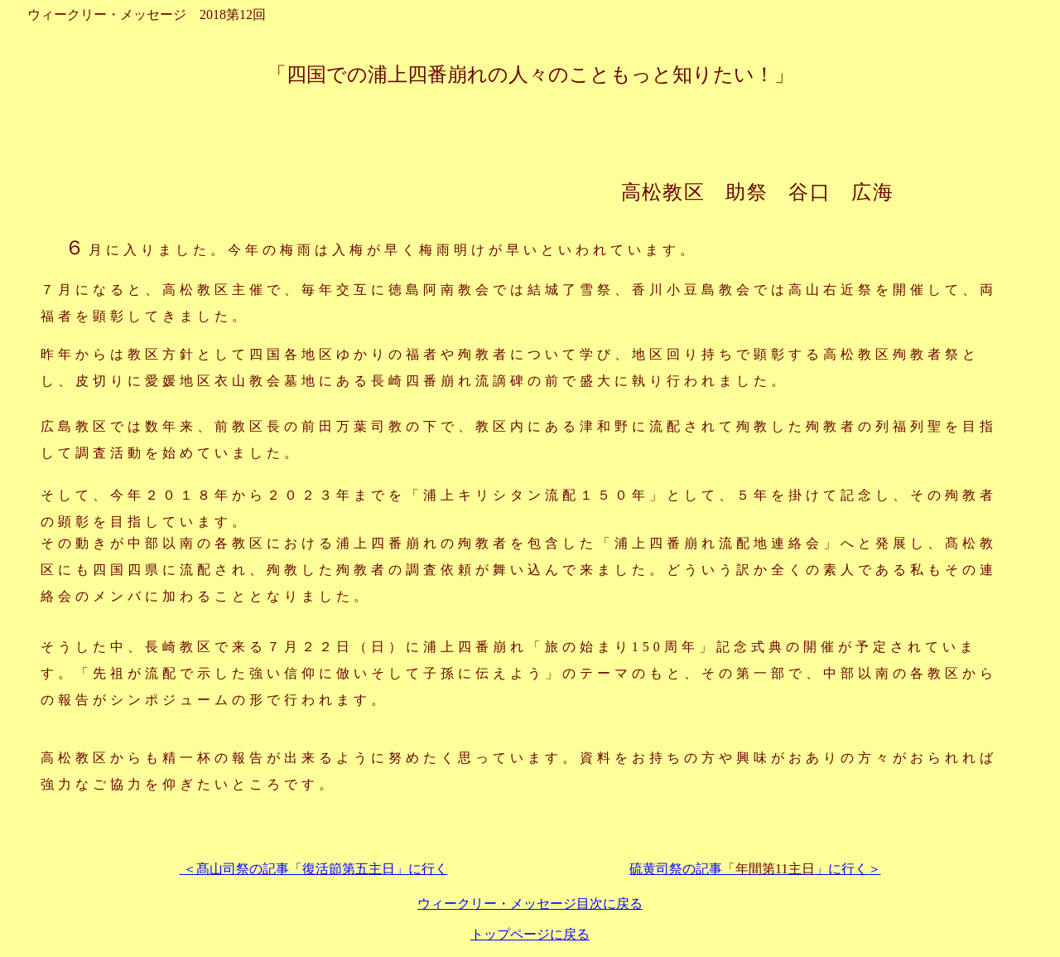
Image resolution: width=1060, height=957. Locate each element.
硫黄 (748, 869)
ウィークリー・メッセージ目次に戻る (530, 904)
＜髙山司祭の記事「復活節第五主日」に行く (314, 869)
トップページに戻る (530, 934)
